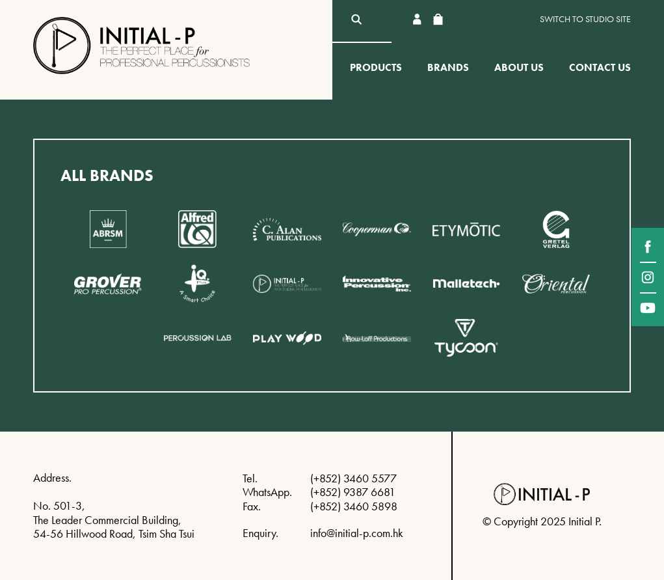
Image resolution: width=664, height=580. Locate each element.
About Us (519, 67)
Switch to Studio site (585, 19)
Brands (448, 67)
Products (376, 67)
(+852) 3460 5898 (353, 506)
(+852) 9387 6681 (352, 491)
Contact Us (600, 67)
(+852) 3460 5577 (353, 478)
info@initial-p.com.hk (356, 532)
